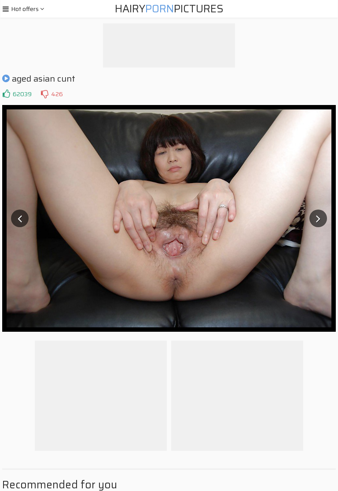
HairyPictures (169, 8)
